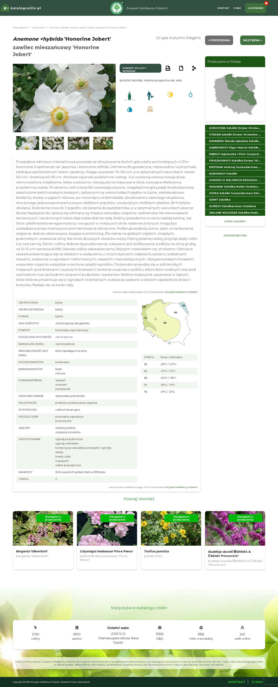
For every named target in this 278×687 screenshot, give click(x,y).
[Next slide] (110, 143)
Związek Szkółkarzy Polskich (181, 291)
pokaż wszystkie (235, 221)
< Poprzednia (219, 40)
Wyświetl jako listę (235, 235)
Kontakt (223, 8)
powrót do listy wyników (134, 69)
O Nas (237, 8)
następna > (252, 40)
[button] (27, 143)
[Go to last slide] (19, 143)
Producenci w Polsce (224, 62)
